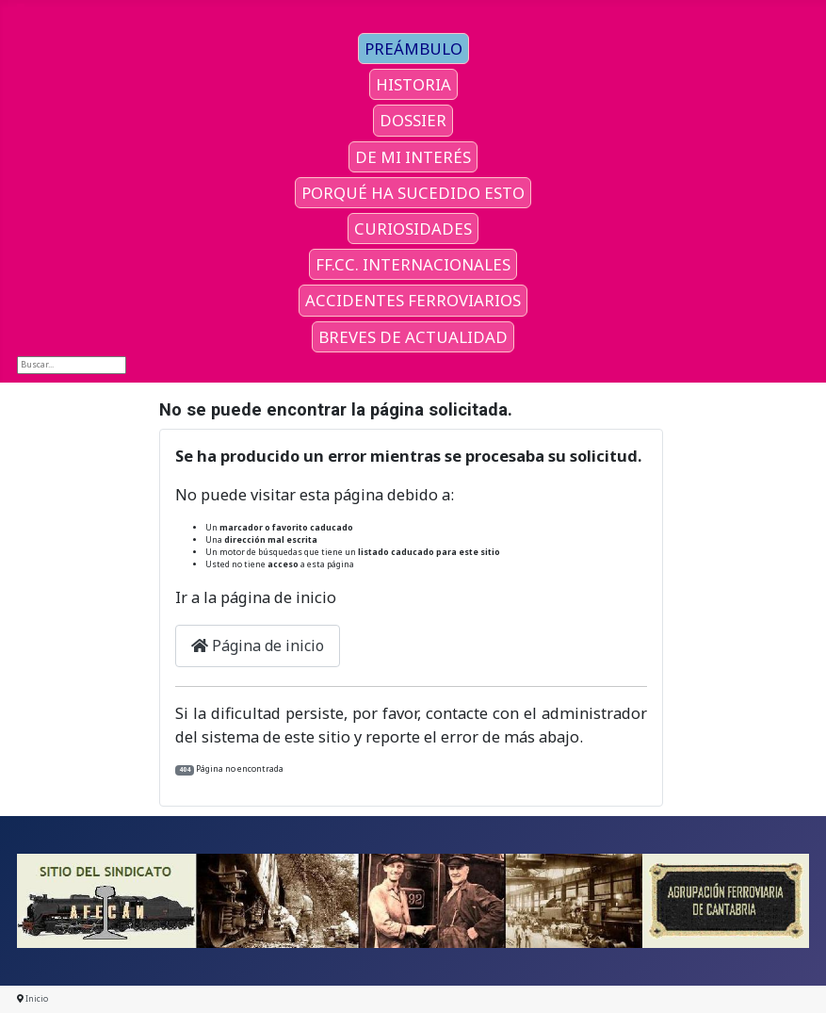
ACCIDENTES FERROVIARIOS (413, 300)
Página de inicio (257, 645)
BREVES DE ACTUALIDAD (413, 337)
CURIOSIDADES (413, 228)
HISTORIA (413, 84)
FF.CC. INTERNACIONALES (413, 264)
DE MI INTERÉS (413, 157)
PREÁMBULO (413, 48)
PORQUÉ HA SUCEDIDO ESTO (413, 193)
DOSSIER (413, 120)
